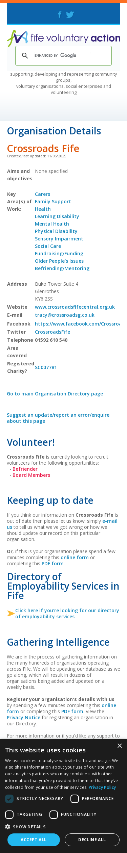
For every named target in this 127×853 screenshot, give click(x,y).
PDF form (53, 563)
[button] (63, 827)
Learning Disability (57, 216)
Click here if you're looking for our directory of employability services (67, 613)
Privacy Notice (23, 717)
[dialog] (63, 796)
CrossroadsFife (52, 332)
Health (43, 209)
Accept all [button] (33, 840)
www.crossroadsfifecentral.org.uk (75, 307)
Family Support (53, 201)
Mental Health (52, 224)
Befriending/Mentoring (62, 268)
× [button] (119, 746)
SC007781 (46, 367)
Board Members (31, 475)
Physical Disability (56, 231)
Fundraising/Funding (59, 253)
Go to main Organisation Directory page (55, 393)
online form (75, 557)
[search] (62, 56)
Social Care (48, 246)
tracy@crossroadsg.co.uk (64, 315)
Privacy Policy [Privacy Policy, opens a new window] (102, 787)
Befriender (25, 469)
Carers (42, 194)
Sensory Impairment (59, 238)
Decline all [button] (92, 840)
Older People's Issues (59, 261)
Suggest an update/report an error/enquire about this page (58, 418)
